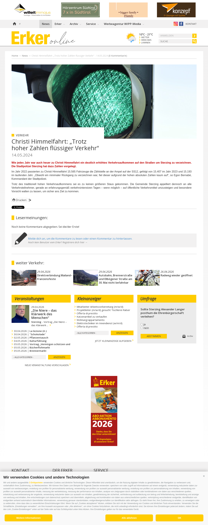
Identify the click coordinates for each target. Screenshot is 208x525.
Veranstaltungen (29, 298)
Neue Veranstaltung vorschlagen (47, 365)
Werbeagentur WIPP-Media (122, 24)
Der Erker (63, 470)
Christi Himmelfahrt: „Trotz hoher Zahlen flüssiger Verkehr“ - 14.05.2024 (79, 55)
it (19, 24)
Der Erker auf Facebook (181, 24)
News (46, 24)
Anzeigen (59, 357)
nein (146, 328)
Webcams (146, 40)
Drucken (21, 200)
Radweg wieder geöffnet (177, 275)
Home (14, 24)
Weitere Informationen (28, 518)
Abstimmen (154, 336)
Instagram (176, 24)
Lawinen (145, 43)
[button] (204, 476)
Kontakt (191, 23)
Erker (58, 24)
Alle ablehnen (129, 518)
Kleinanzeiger (89, 298)
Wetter (145, 37)
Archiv (74, 24)
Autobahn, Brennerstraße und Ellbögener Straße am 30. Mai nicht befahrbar (115, 279)
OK (179, 518)
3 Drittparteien (36, 482)
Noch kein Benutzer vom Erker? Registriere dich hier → (58, 242)
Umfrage (148, 298)
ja (144, 324)
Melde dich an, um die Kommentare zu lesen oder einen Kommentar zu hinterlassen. (80, 238)
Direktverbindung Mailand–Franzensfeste (54, 277)
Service (91, 24)
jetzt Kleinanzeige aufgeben (113, 340)
